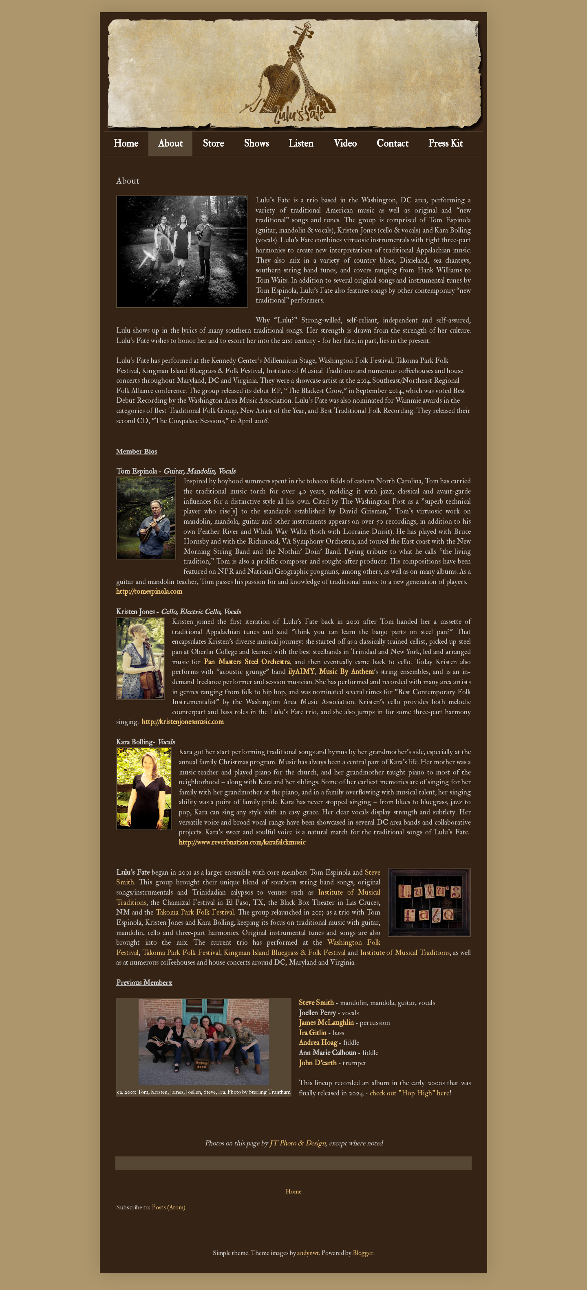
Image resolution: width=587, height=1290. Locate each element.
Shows (256, 143)
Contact (392, 143)
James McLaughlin (326, 1022)
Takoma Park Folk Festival (195, 912)
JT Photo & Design (297, 1143)
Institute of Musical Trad (396, 952)
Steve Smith (316, 1002)
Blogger (363, 1253)
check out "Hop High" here (409, 1093)
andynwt (308, 1253)
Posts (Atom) (168, 1207)
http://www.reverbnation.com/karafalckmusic (242, 842)
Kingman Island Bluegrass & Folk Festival (285, 952)
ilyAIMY (301, 671)
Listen (301, 143)
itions (441, 952)
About (170, 143)
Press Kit (445, 143)
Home (126, 143)
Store (213, 143)
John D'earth (318, 1063)
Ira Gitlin (313, 1033)
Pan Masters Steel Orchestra (247, 662)
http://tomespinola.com (149, 591)
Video (345, 143)
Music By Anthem (346, 671)
